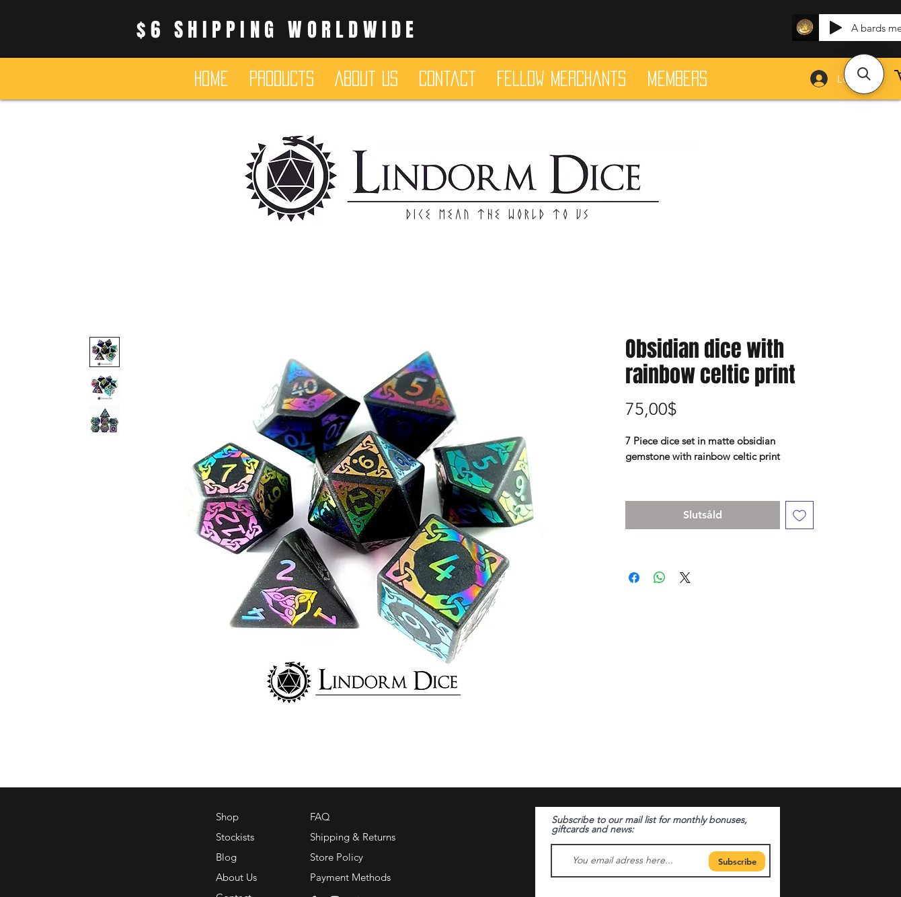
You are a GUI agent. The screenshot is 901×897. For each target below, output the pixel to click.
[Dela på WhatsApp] (660, 578)
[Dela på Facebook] (634, 578)
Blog (226, 857)
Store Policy (336, 857)
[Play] (836, 27)
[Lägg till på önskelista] (799, 515)
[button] (864, 74)
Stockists (235, 836)
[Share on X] (685, 578)
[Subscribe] (737, 861)
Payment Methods (351, 877)
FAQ (320, 816)
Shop (227, 816)
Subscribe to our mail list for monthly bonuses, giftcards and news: (649, 824)
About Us (236, 877)
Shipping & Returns (352, 836)
